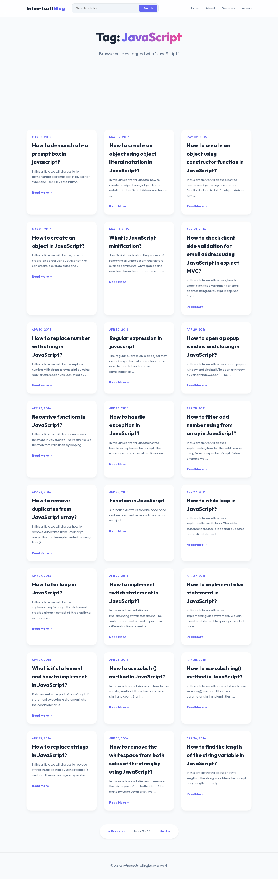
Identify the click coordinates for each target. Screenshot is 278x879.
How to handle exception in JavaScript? (127, 425)
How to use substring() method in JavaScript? (214, 672)
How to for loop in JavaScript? (54, 588)
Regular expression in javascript (135, 342)
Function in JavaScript (137, 500)
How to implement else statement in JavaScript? (215, 592)
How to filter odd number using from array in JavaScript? (211, 425)
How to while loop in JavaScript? (211, 504)
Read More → (42, 193)
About (210, 8)
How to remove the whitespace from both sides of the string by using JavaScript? (136, 759)
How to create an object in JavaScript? (58, 241)
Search (148, 8)
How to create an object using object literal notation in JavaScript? (133, 157)
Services (228, 8)
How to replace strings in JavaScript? (60, 750)
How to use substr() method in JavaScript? (137, 672)
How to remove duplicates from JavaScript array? (54, 508)
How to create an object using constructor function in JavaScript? (215, 157)
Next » (164, 831)
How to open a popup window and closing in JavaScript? (213, 346)
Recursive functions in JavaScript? (59, 420)
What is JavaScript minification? (132, 241)
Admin (247, 8)
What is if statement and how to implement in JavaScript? (59, 676)
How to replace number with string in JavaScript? (61, 346)
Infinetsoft (45, 8)
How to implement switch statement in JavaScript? (133, 592)
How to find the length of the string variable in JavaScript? (215, 755)
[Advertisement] (139, 96)
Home (194, 8)
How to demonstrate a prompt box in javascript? (60, 153)
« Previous (116, 831)
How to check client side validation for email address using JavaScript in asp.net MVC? (213, 254)
